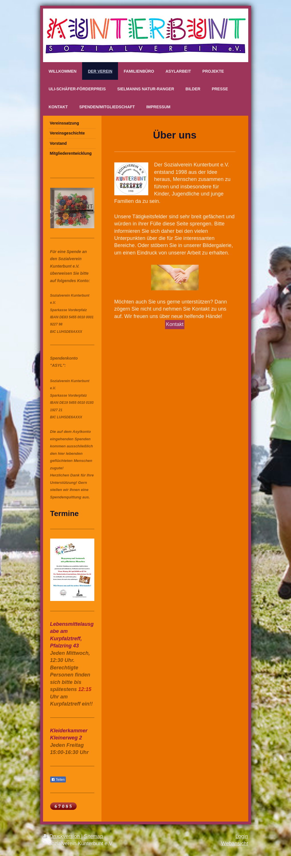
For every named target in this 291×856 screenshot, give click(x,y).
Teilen (58, 780)
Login (241, 836)
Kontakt (175, 324)
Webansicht (234, 843)
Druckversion (62, 836)
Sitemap (93, 836)
